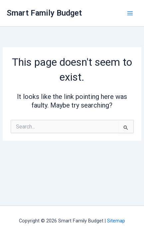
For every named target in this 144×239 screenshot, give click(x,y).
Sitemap (116, 221)
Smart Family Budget (44, 13)
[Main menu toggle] (130, 13)
